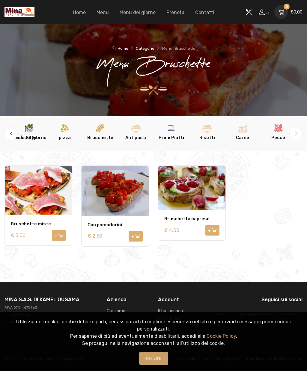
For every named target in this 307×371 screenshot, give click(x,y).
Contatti (204, 12)
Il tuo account (171, 310)
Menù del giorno (138, 12)
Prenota (175, 12)
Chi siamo (116, 310)
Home (79, 12)
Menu (103, 12)
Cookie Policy (221, 336)
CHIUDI (153, 358)
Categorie (145, 48)
